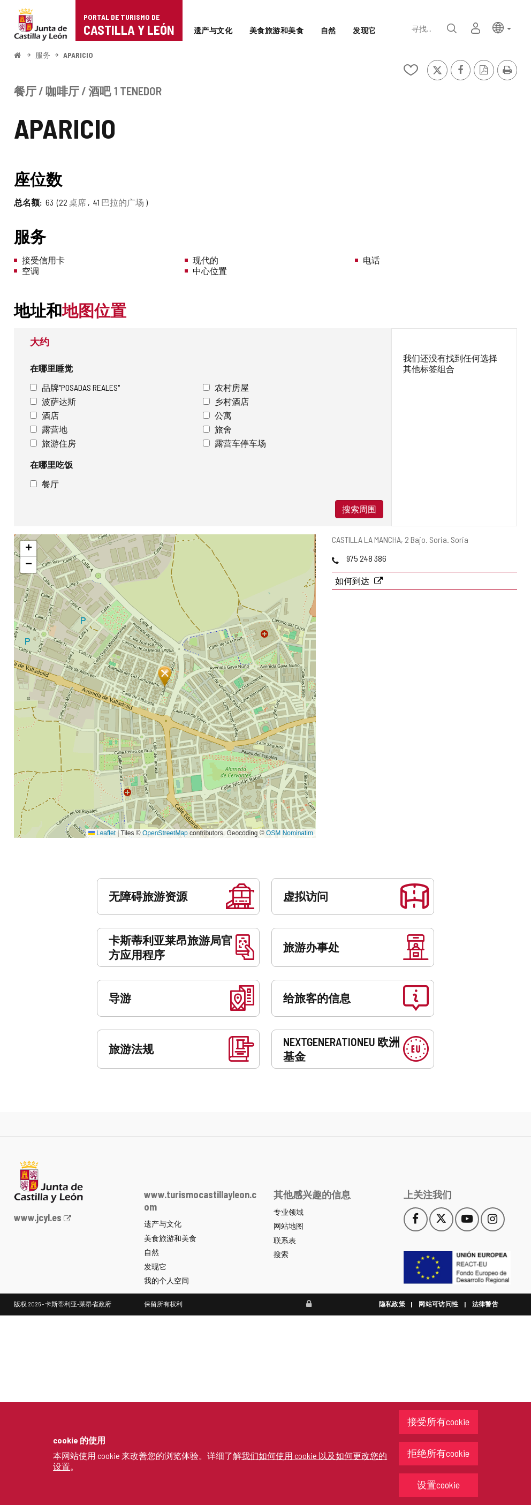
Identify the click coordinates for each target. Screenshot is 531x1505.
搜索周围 (359, 509)
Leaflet (102, 833)
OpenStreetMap (165, 833)
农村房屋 (226, 387)
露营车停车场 (234, 443)
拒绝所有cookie (438, 1453)
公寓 (217, 415)
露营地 (48, 429)
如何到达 (353, 581)
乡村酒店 (226, 401)
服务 (42, 54)
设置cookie (438, 1485)
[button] (501, 27)
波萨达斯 (53, 401)
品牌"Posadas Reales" (75, 387)
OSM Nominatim (289, 833)
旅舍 (217, 429)
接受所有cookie (438, 1421)
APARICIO (78, 54)
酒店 (44, 415)
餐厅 (44, 484)
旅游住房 (53, 443)
